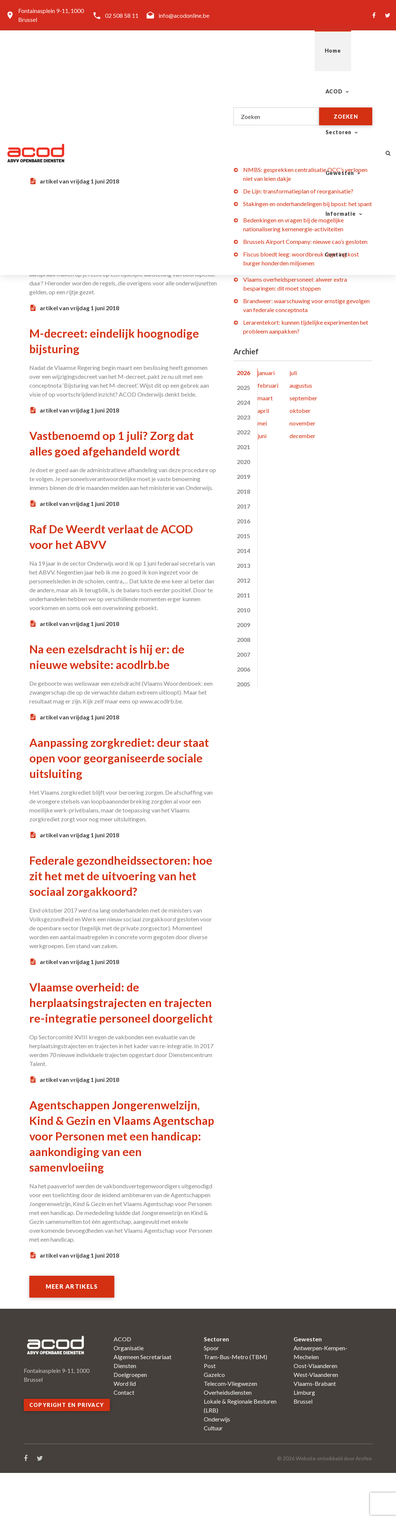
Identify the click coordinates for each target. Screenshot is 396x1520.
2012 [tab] (243, 580)
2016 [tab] (243, 520)
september (303, 397)
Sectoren (183, 50)
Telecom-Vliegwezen (230, 1430)
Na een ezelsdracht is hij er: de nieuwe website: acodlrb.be (118, 672)
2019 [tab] (243, 476)
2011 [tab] (243, 595)
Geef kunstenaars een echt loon (122, 101)
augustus (300, 385)
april (263, 410)
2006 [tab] (243, 669)
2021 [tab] (243, 446)
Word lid (125, 1430)
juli (293, 372)
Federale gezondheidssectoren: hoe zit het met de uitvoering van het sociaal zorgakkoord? (121, 890)
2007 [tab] (243, 654)
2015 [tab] (243, 535)
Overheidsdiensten (228, 1439)
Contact (352, 50)
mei (262, 423)
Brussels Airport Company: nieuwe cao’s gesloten (305, 241)
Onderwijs (217, 1466)
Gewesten (239, 50)
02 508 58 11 (121, 15)
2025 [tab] (243, 387)
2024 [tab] (243, 402)
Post (210, 1412)
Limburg (304, 1439)
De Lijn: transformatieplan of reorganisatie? (298, 191)
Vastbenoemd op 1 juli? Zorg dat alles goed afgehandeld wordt (112, 450)
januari (266, 372)
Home (95, 50)
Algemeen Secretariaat (142, 1403)
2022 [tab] (243, 432)
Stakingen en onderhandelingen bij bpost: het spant (307, 203)
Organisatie (129, 1394)
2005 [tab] (243, 684)
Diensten (125, 1412)
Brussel (303, 1448)
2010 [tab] (243, 609)
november (302, 423)
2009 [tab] (243, 624)
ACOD (132, 50)
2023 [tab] (243, 417)
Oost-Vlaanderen (315, 1412)
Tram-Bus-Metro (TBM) (235, 1403)
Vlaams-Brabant (315, 1430)
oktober (300, 410)
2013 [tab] (243, 565)
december (302, 435)
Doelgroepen (130, 1421)
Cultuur (213, 1474)
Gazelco (214, 1421)
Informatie (297, 50)
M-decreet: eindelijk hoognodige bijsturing (93, 340)
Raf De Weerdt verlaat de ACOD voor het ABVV (104, 551)
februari (268, 385)
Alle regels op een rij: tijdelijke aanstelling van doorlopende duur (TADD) (118, 221)
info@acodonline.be (183, 15)
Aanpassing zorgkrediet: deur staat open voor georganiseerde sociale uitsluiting (122, 773)
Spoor (211, 1394)
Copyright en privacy (66, 1452)
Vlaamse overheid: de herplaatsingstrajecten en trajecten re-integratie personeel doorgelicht (104, 1025)
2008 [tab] (243, 639)
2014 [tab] (243, 550)
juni (262, 435)
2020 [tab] (243, 461)
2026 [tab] (243, 372)
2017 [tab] (243, 506)
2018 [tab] (243, 491)
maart (265, 397)
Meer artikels (74, 1333)
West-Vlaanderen (316, 1421)
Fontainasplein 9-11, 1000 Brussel (51, 15)
